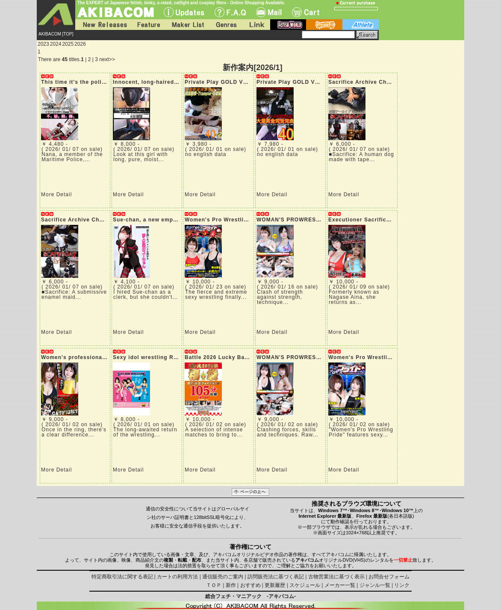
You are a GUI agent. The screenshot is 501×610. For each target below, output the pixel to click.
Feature (148, 24)
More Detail (56, 194)
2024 (56, 44)
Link (256, 24)
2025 (68, 44)
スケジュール (304, 585)
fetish (288, 24)
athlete (360, 24)
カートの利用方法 (177, 577)
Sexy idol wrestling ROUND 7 (154, 357)
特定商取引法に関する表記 (122, 577)
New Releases (103, 24)
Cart (306, 12)
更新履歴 (275, 585)
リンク (402, 585)
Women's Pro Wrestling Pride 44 (374, 357)
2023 (43, 44)
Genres (225, 24)
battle (324, 24)
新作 (231, 585)
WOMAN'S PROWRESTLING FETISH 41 (310, 357)
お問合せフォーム (389, 577)
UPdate (184, 12)
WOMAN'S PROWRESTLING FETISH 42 (310, 220)
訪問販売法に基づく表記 (276, 577)
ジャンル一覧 (375, 585)
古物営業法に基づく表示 (336, 577)
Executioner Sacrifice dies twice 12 (378, 220)
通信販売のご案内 (222, 577)
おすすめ (250, 585)
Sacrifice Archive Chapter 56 (81, 220)
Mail (269, 12)
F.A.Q (230, 12)
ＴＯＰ (213, 585)
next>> (107, 59)
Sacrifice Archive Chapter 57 (369, 82)
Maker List (187, 24)
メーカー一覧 (339, 585)
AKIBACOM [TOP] (56, 34)
